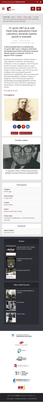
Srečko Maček (8, 205)
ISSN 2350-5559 (32, 399)
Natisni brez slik (25, 133)
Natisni (15, 133)
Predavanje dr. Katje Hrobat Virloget (25, 260)
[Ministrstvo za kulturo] (21, 336)
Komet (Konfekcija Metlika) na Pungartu (26, 292)
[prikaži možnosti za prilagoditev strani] (37, 2)
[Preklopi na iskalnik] (38, 9)
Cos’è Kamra (10, 399)
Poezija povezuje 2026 (24, 271)
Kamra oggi (7, 192)
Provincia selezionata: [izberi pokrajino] (13, 2)
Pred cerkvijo (21, 303)
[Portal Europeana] (21, 351)
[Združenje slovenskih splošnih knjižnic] (21, 366)
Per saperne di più (11, 91)
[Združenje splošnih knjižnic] (21, 388)
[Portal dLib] (21, 359)
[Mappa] (33, 9)
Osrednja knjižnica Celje (26, 43)
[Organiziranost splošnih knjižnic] (21, 343)
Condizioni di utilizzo (21, 399)
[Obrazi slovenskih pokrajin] (21, 373)
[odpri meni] (3, 8)
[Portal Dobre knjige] (21, 381)
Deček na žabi (21, 314)
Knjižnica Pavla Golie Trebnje (13, 212)
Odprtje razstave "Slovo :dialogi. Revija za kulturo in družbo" (25, 249)
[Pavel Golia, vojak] (21, 109)
